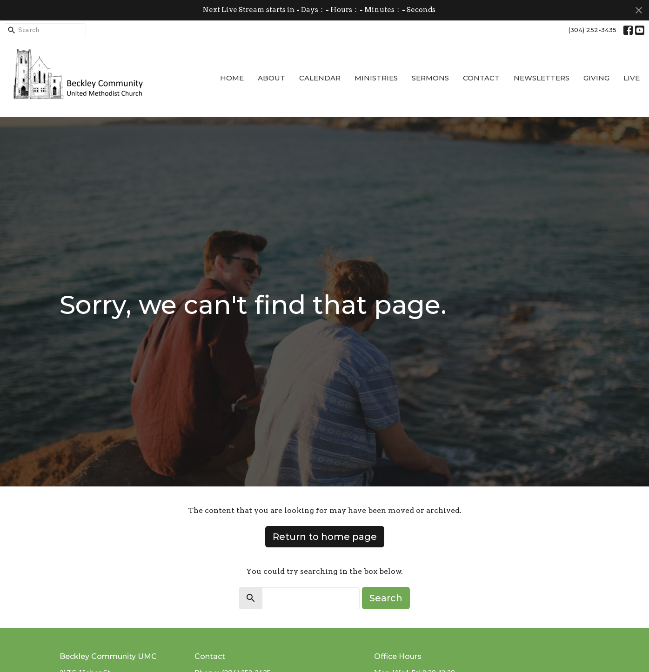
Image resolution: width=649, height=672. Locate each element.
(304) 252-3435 (592, 29)
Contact (481, 77)
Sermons (430, 77)
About (271, 77)
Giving (596, 77)
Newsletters (541, 77)
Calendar (320, 77)
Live (631, 77)
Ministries (376, 77)
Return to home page (325, 536)
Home (232, 77)
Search (385, 598)
